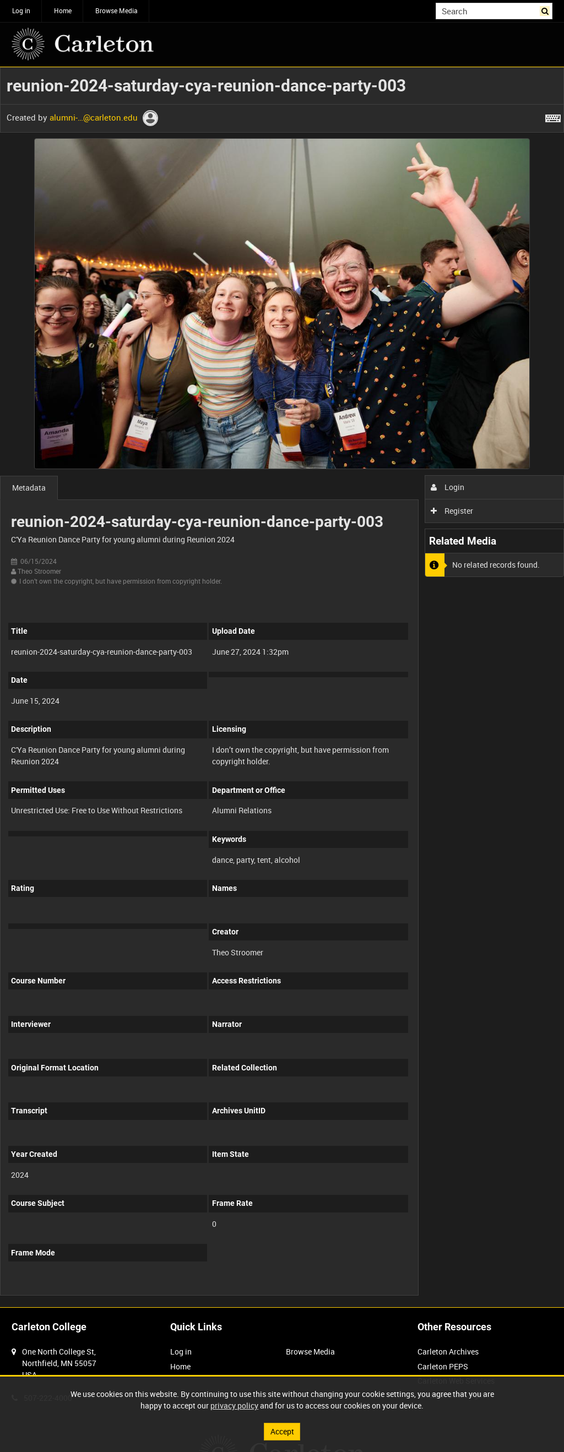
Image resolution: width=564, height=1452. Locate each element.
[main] (282, 687)
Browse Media (116, 10)
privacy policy (234, 1405)
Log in (21, 10)
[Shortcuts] (553, 116)
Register (452, 510)
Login (447, 487)
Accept (282, 1431)
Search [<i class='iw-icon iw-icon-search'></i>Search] (546, 10)
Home (63, 10)
